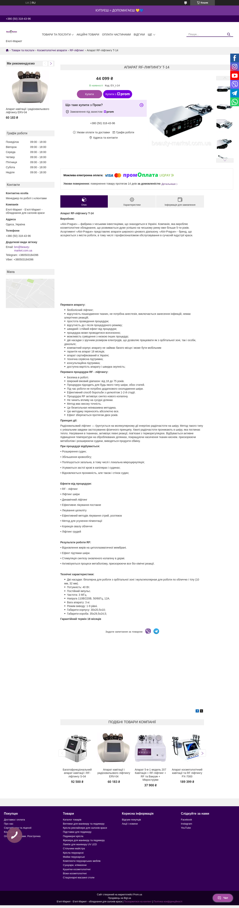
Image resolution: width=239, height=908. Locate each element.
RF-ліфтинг (77, 50)
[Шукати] (228, 34)
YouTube (186, 827)
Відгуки (139, 34)
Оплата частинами (116, 34)
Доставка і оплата (14, 819)
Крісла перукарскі (73, 852)
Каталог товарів (72, 819)
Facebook (186, 819)
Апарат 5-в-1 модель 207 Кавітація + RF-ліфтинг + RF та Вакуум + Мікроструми (150, 774)
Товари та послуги (56, 34)
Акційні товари (87, 34)
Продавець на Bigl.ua (119, 898)
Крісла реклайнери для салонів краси (85, 827)
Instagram (186, 823)
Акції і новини (130, 823)
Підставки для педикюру (77, 831)
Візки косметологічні (75, 873)
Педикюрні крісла (73, 836)
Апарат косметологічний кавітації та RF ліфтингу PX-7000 (187, 773)
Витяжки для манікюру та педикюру (83, 823)
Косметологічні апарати (52, 50)
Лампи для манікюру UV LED (80, 844)
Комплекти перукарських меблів (81, 860)
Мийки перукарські (74, 856)
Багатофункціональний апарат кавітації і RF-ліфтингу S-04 (77, 773)
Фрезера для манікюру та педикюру (84, 840)
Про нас (8, 823)
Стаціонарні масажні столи (78, 877)
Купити (89, 94)
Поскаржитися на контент (138, 901)
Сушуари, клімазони (74, 865)
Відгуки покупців (131, 819)
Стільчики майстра (74, 848)
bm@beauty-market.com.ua (23, 248)
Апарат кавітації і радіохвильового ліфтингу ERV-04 (27, 110)
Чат (223, 898)
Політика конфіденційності (168, 901)
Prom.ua (137, 894)
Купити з (117, 94)
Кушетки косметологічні (76, 869)
